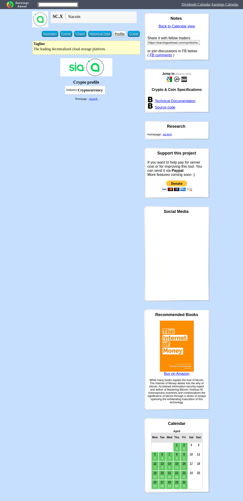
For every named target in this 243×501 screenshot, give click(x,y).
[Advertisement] (86, 133)
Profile (120, 33)
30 (184, 482)
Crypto (133, 33)
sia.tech (93, 98)
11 (198, 454)
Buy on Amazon (176, 374)
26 (154, 482)
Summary (50, 33)
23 (184, 472)
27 (162, 482)
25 (198, 472)
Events (66, 33)
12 (154, 463)
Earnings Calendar (224, 4)
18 (198, 463)
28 (169, 482)
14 (169, 463)
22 (176, 472)
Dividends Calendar (196, 4)
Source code (165, 107)
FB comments (161, 55)
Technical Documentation (175, 101)
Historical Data (100, 33)
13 (162, 463)
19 (154, 472)
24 (191, 472)
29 (176, 482)
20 (162, 472)
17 (191, 463)
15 (176, 463)
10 (191, 454)
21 (169, 472)
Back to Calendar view (177, 26)
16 (184, 463)
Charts (80, 33)
